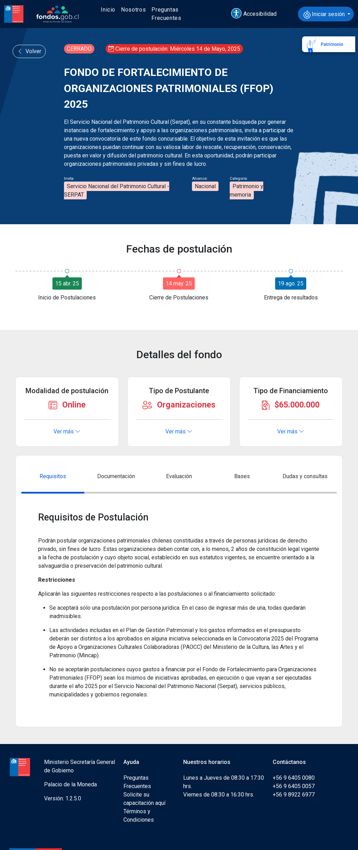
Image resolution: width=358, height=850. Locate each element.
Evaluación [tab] (179, 476)
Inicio (108, 9)
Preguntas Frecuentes (166, 13)
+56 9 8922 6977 (294, 794)
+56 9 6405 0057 (294, 786)
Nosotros (133, 9)
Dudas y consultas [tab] (305, 476)
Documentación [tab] (116, 476)
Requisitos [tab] (53, 476)
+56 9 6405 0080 (294, 777)
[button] (257, 14)
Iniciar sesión (324, 14)
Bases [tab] (242, 476)
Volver (29, 51)
